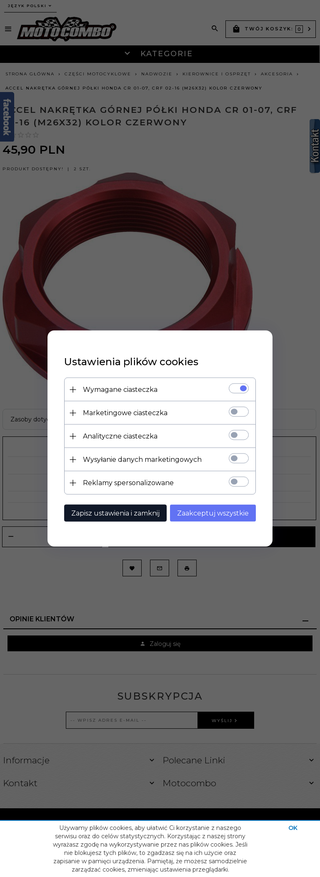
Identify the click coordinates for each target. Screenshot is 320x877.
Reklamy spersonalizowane (128, 483)
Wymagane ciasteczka (120, 390)
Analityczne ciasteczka (120, 436)
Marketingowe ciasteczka (125, 413)
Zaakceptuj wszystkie (213, 513)
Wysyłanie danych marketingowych (142, 459)
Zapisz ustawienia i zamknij (115, 513)
